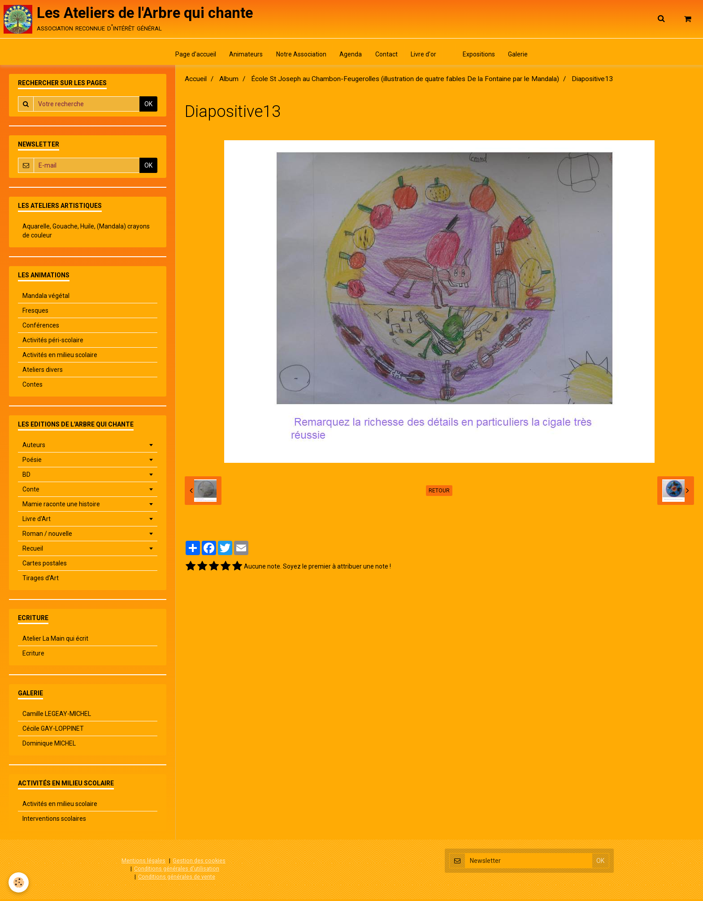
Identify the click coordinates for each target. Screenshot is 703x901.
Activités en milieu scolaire (59, 357)
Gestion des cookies (199, 862)
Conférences (40, 327)
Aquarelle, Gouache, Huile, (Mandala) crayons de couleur (86, 233)
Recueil (32, 550)
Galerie (521, 56)
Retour (439, 493)
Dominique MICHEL (49, 745)
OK (148, 106)
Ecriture (33, 655)
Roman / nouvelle (47, 535)
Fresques (35, 312)
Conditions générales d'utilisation (176, 870)
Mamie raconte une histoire (61, 506)
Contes (32, 386)
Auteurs (33, 447)
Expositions (481, 56)
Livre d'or (424, 56)
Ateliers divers (42, 371)
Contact (386, 56)
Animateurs (244, 56)
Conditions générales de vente (176, 878)
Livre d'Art (36, 521)
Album (229, 81)
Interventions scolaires (54, 820)
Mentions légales (143, 862)
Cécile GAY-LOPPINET (53, 730)
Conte (30, 491)
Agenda (350, 56)
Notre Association (300, 56)
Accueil (196, 81)
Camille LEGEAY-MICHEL (56, 716)
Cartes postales (44, 565)
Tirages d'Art (40, 580)
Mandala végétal (45, 298)
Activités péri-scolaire (52, 342)
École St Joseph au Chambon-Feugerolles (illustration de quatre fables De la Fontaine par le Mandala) (405, 81)
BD (26, 476)
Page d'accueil (193, 56)
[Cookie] (19, 882)
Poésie (32, 462)
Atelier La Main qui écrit (55, 640)
